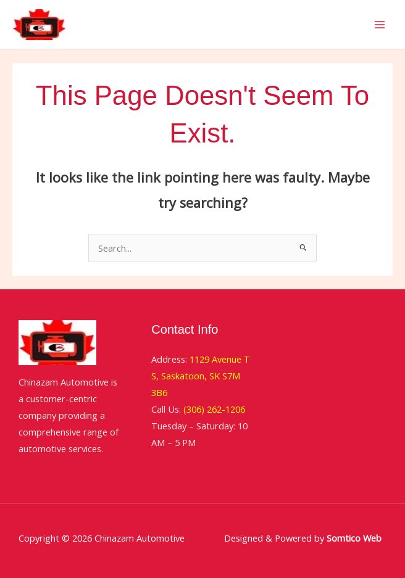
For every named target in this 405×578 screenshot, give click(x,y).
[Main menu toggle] (380, 25)
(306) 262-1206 (214, 409)
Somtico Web (353, 538)
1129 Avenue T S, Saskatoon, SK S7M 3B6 (200, 375)
